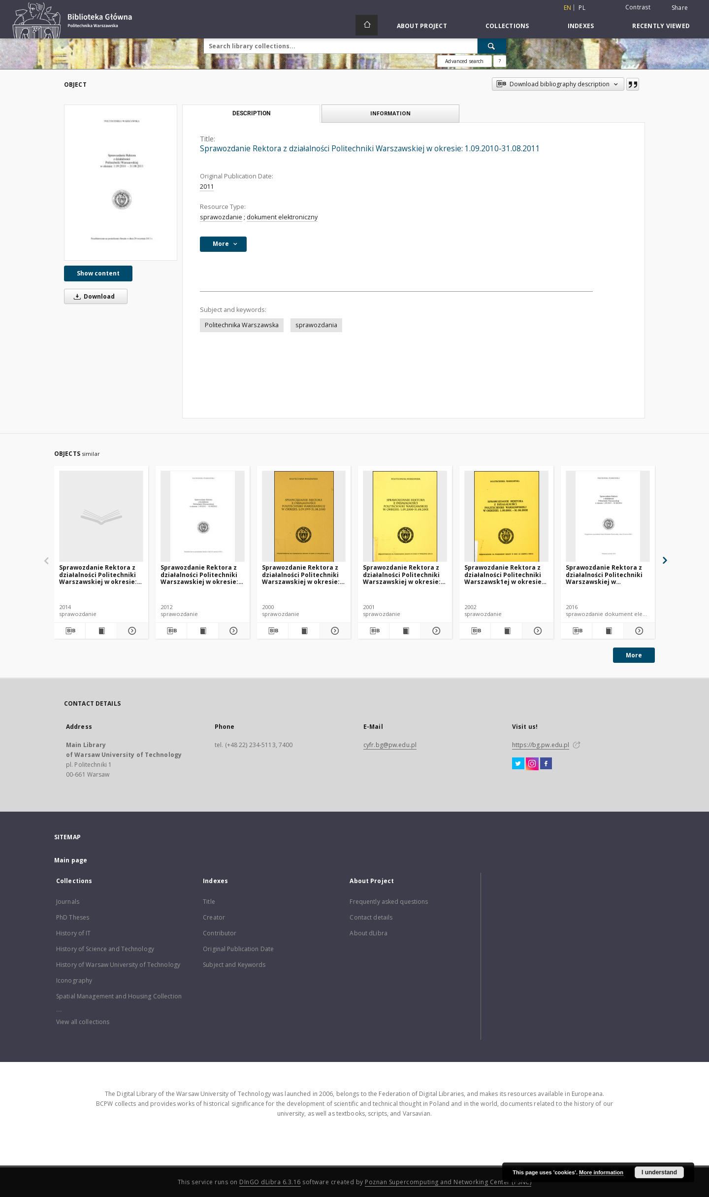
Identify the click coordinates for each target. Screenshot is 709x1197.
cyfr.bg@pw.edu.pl (390, 745)
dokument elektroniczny (282, 217)
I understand (659, 1172)
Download (92, 296)
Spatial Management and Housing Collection (119, 996)
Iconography (74, 980)
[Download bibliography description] (69, 630)
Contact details (371, 917)
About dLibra (368, 933)
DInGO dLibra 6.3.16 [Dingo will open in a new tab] (270, 1182)
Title (209, 901)
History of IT (73, 933)
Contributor (219, 933)
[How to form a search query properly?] (499, 61)
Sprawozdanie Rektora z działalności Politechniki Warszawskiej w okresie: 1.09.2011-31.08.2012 (199, 574)
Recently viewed (661, 26)
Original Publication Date (238, 949)
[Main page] (366, 25)
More (634, 655)
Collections (507, 26)
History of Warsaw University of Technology (118, 964)
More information (601, 1172)
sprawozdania (316, 325)
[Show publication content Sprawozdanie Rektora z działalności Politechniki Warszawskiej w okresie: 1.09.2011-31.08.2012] (202, 630)
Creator (214, 917)
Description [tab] (251, 113)
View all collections (82, 1022)
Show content (98, 273)
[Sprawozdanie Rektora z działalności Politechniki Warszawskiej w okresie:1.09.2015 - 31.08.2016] (607, 516)
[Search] (492, 46)
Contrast (637, 7)
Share (680, 8)
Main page (70, 860)
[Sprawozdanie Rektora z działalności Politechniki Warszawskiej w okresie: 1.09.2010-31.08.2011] (120, 182)
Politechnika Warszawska (242, 325)
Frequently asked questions (389, 901)
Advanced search (464, 61)
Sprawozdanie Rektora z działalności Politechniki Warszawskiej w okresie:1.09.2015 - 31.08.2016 (604, 574)
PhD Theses (72, 917)
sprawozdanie (221, 217)
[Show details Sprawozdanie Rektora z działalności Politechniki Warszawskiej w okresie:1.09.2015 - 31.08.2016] (637, 630)
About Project (422, 26)
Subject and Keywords (234, 964)
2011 (207, 186)
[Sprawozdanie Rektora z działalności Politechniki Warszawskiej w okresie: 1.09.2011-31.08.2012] (202, 516)
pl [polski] (582, 7)
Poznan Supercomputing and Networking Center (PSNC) (448, 1182)
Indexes (581, 26)
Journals (67, 901)
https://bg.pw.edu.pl (540, 745)
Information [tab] (390, 113)
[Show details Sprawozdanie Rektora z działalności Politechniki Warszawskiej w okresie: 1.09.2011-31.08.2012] (232, 630)
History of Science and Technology (105, 949)
